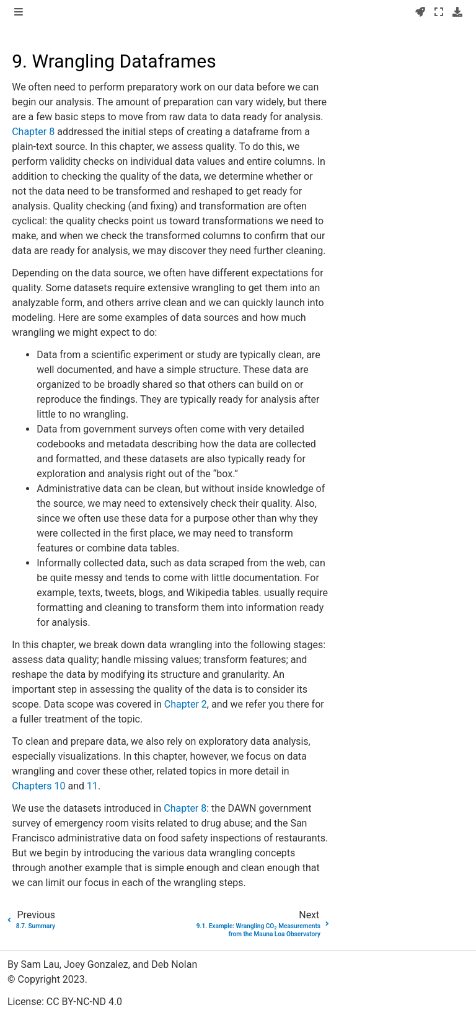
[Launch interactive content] (420, 12)
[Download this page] (457, 12)
